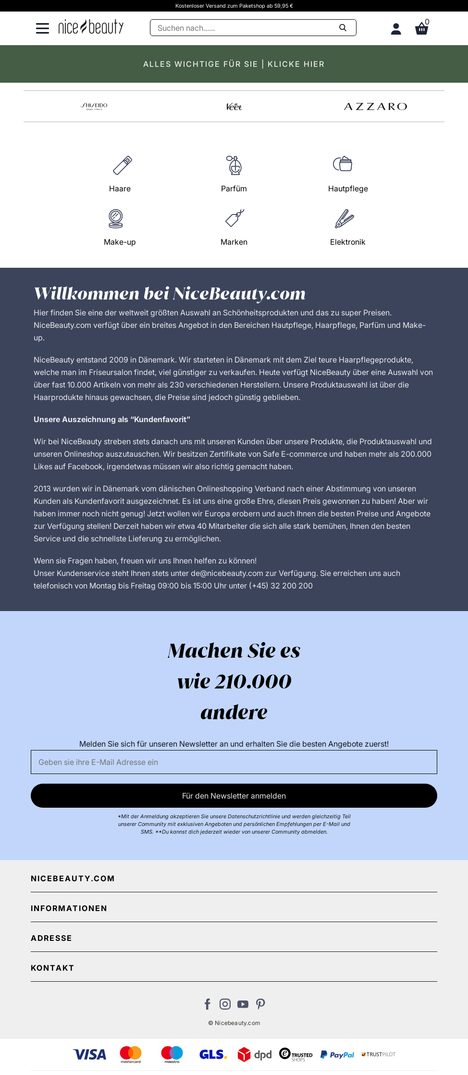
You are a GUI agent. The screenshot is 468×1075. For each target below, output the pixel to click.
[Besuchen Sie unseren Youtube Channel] (243, 1007)
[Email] (234, 762)
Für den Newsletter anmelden (234, 795)
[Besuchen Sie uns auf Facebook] (207, 1007)
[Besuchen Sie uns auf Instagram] (225, 1007)
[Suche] (253, 27)
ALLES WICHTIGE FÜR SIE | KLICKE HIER (234, 64)
